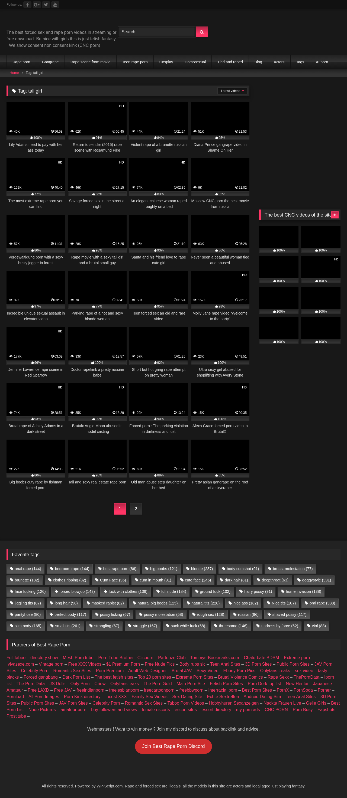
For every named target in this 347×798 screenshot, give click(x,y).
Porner (324, 690)
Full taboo (16, 657)
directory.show (44, 657)
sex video (304, 670)
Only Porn (79, 683)
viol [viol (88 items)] (319, 626)
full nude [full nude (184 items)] (173, 591)
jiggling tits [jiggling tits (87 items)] (28, 603)
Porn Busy (303, 709)
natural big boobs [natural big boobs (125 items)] (158, 603)
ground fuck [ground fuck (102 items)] (215, 591)
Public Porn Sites (293, 664)
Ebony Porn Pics (239, 670)
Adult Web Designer (147, 670)
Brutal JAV (182, 670)
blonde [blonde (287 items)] (202, 569)
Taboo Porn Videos (186, 703)
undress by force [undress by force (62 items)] (279, 626)
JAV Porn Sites (73, 703)
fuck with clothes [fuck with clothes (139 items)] (128, 591)
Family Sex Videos (150, 696)
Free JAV (63, 690)
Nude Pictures (42, 709)
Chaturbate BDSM (261, 657)
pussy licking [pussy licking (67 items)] (115, 614)
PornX (283, 690)
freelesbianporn (124, 690)
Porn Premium (110, 670)
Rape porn (21, 62)
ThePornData (306, 677)
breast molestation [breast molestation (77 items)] (293, 569)
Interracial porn (222, 690)
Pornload (15, 696)
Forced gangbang (40, 677)
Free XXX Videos (84, 664)
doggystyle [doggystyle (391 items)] (316, 580)
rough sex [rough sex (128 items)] (210, 614)
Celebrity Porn (34, 670)
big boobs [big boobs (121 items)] (163, 569)
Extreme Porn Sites (194, 677)
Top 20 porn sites (154, 677)
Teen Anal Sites (225, 664)
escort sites (186, 709)
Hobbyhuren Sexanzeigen (234, 703)
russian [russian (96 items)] (248, 614)
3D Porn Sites (258, 664)
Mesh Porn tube (78, 657)
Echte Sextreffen (223, 696)
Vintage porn (51, 664)
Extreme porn (297, 657)
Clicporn (145, 657)
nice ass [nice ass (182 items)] (245, 603)
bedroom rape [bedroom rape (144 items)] (72, 569)
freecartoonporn (159, 690)
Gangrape (50, 62)
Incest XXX (116, 696)
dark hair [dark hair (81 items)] (236, 580)
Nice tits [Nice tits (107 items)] (284, 603)
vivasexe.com (21, 664)
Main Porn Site (190, 683)
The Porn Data (31, 683)
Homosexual (195, 62)
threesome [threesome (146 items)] (233, 626)
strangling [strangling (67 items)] (106, 626)
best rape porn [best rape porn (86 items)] (119, 569)
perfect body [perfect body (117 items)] (70, 614)
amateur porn (73, 709)
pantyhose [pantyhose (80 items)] (28, 614)
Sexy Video (208, 670)
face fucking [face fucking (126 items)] (30, 591)
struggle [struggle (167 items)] (145, 626)
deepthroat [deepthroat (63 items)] (275, 580)
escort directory (216, 709)
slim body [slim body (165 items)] (28, 626)
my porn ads (248, 709)
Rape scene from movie (90, 62)
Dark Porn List (76, 677)
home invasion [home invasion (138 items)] (303, 591)
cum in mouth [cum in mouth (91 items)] (155, 580)
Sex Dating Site (187, 696)
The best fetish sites (114, 677)
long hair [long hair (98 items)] (66, 603)
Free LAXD (38, 690)
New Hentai (297, 683)
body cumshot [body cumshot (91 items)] (243, 569)
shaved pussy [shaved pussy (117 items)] (289, 614)
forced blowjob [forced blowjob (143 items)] (77, 591)
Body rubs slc (192, 664)
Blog (258, 62)
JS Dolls (58, 683)
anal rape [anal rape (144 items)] (28, 569)
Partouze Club (171, 657)
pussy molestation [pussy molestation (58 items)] (163, 614)
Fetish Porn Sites (226, 683)
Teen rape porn (135, 62)
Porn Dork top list (264, 683)
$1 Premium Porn (123, 664)
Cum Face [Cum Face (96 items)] (113, 580)
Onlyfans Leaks (275, 670)
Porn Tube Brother (116, 657)
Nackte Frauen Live (282, 703)
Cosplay (166, 62)
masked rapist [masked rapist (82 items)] (108, 603)
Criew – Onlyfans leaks (116, 683)
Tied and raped (230, 62)
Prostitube (16, 716)
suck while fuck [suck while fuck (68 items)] (188, 626)
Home (14, 73)
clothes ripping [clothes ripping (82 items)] (69, 580)
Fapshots (326, 709)
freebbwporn (191, 690)
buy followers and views (114, 709)
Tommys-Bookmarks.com (214, 657)
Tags (300, 62)
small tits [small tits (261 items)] (68, 626)
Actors (279, 62)
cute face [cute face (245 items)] (198, 580)
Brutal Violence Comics (240, 677)
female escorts (156, 709)
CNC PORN (276, 709)
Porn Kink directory (82, 696)
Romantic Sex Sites (72, 670)
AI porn (322, 62)
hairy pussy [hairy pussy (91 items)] (258, 591)
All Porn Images (43, 696)
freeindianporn (90, 690)
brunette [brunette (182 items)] (27, 580)
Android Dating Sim (262, 696)
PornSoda (303, 690)
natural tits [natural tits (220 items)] (205, 603)
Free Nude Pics (160, 664)
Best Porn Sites (257, 690)
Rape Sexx (278, 677)
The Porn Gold (157, 683)
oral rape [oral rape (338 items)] (322, 603)
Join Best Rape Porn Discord (173, 746)
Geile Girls (316, 703)
